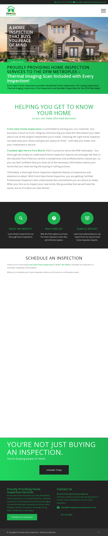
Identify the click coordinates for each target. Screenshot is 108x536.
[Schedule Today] (54, 470)
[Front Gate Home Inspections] (11, 10)
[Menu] (102, 10)
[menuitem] (102, 10)
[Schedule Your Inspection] (22, 517)
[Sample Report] (87, 218)
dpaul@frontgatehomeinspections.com (90, 2)
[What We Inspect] (20, 218)
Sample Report (87, 228)
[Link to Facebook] (99, 532)
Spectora (52, 532)
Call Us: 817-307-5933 (65, 2)
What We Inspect (20, 228)
